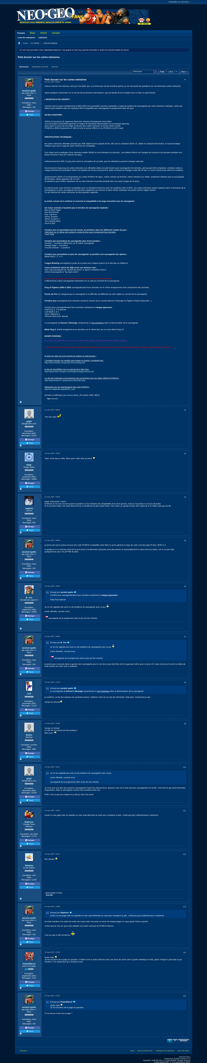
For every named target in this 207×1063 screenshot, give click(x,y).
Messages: (27, 107)
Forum (25, 43)
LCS (29, 693)
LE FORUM (35, 43)
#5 (185, 541)
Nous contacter (144, 1051)
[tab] (24, 67)
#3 (185, 454)
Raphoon (29, 822)
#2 (185, 410)
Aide (132, 1051)
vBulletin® (177, 1058)
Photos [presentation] (54, 67)
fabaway (29, 865)
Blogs (32, 33)
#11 (184, 811)
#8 (185, 682)
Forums (21, 33)
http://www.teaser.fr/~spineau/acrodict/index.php (65, 380)
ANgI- (29, 465)
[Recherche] (144, 71)
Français (24, 1051)
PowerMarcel (29, 964)
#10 (184, 767)
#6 (185, 586)
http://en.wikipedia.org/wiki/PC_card (60, 389)
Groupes (56, 33)
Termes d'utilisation (165, 1051)
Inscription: (26, 103)
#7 (185, 637)
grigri (29, 421)
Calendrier (42, 38)
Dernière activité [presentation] (40, 67)
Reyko (29, 735)
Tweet (29, 115)
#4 (185, 497)
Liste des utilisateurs (26, 38)
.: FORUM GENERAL (50, 43)
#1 (185, 79)
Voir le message (75, 592)
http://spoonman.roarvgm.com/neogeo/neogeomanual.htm (69, 371)
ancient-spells (29, 91)
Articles (43, 33)
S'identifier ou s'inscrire (179, 2)
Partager (30, 111)
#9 (185, 724)
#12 (184, 854)
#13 (184, 907)
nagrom (29, 508)
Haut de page (183, 1051)
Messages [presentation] (24, 67)
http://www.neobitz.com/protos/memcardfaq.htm (65, 363)
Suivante (183, 1041)
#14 (184, 952)
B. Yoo (29, 597)
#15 (184, 996)
